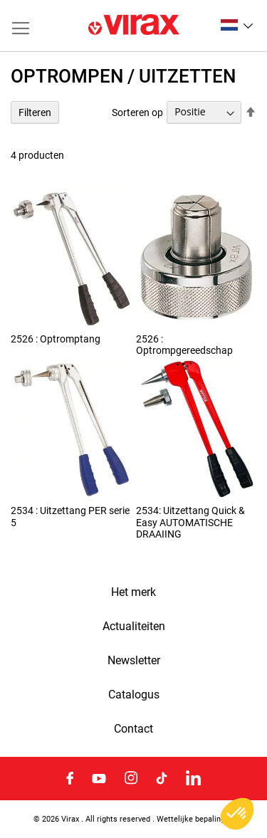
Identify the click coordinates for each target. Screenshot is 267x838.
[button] (237, 25)
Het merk (133, 592)
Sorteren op (137, 111)
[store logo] (133, 25)
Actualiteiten (134, 626)
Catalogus (133, 694)
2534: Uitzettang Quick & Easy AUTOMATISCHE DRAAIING (190, 522)
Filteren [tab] (35, 112)
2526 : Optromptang (55, 339)
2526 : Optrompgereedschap (184, 344)
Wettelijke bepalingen (195, 819)
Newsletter (134, 660)
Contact (133, 729)
